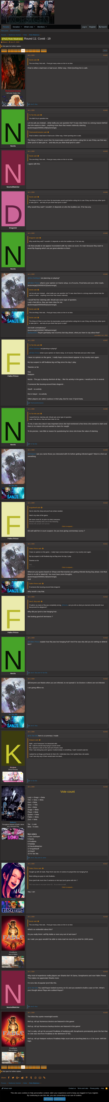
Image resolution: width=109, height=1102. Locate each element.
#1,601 (104, 55)
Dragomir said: (35, 238)
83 (30, 50)
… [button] (12, 50)
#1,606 (104, 274)
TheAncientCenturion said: (39, 132)
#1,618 (104, 917)
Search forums (15, 31)
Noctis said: (34, 60)
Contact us (72, 1088)
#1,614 (104, 679)
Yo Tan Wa (14, 310)
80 (19, 50)
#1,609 (104, 450)
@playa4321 (33, 333)
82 (27, 50)
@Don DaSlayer (35, 278)
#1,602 (104, 110)
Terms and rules (83, 1088)
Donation (16, 27)
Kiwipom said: (34, 740)
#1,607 (104, 340)
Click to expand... (68, 526)
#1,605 (104, 233)
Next (43, 50)
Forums (6, 27)
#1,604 (104, 192)
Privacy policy (94, 1088)
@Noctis (66, 605)
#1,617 (104, 864)
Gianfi (14, 899)
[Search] (103, 27)
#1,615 (104, 732)
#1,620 (104, 1012)
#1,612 (104, 597)
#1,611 (104, 544)
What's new (28, 27)
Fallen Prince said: (36, 548)
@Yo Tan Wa (34, 736)
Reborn (5, 42)
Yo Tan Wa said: (35, 115)
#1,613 (104, 638)
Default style (7, 1088)
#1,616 (104, 787)
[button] (21, 27)
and (39, 673)
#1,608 (104, 409)
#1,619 (104, 971)
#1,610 (104, 503)
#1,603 (104, 151)
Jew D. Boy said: (35, 601)
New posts (4, 31)
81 (23, 50)
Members (41, 27)
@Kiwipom (33, 454)
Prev (4, 50)
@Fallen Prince (35, 283)
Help (102, 1088)
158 (38, 50)
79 (16, 50)
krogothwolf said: (35, 507)
